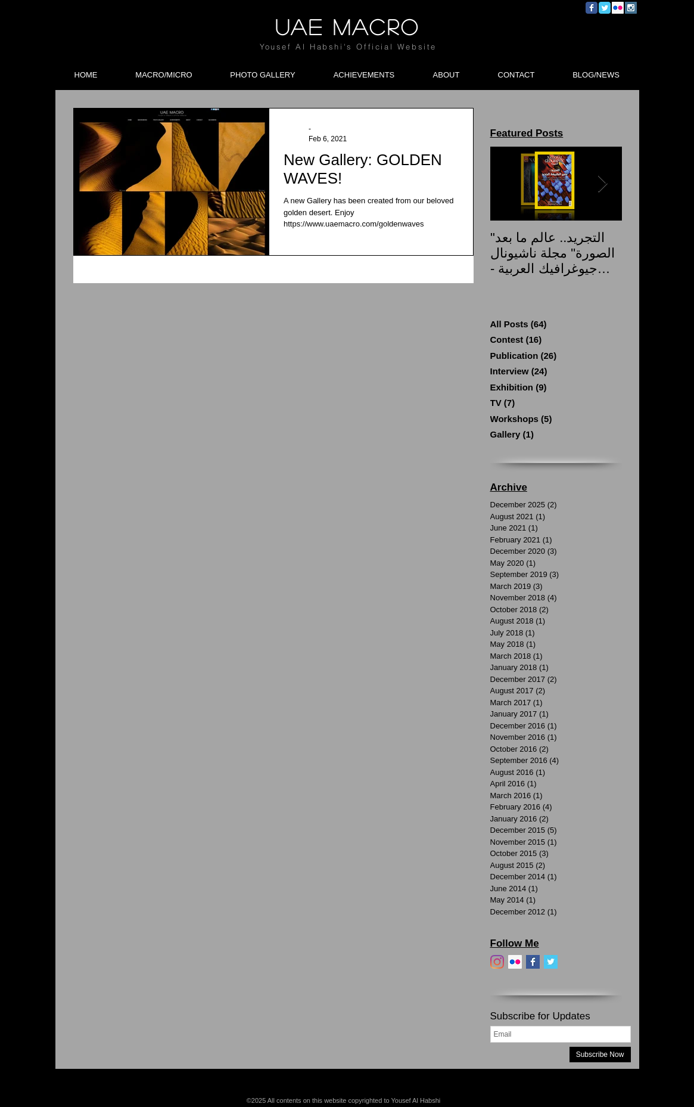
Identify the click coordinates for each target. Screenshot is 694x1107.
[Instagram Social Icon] (631, 8)
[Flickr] (515, 962)
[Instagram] (497, 962)
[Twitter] (551, 962)
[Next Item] (602, 184)
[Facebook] (533, 962)
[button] (164, 70)
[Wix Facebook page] (591, 8)
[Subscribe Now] (600, 1054)
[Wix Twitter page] (605, 8)
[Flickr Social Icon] (618, 8)
